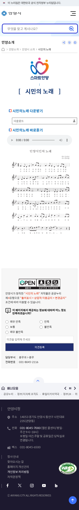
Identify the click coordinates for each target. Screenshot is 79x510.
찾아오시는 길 (15, 462)
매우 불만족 (14, 332)
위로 (73, 500)
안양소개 (14, 49)
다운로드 (19, 121)
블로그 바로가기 (56, 485)
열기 (38, 380)
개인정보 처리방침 (18, 472)
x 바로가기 (19, 485)
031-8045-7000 (30, 428)
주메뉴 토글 (73, 13)
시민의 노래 (44, 49)
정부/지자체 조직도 (27, 394)
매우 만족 (13, 321)
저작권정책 (13, 477)
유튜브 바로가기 (44, 485)
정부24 (67, 394)
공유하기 (64, 42)
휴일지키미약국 (50, 394)
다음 (75, 388)
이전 (65, 388)
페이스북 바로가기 (7, 485)
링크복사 (69, 42)
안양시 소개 (28, 49)
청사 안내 (12, 456)
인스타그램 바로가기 (31, 485)
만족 (44, 321)
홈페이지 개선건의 (18, 467)
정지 (70, 388)
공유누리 (8, 394)
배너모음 (30, 388)
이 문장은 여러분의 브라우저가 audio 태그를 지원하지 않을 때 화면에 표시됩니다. (39, 140)
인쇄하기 (75, 42)
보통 (10, 327)
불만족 (46, 327)
